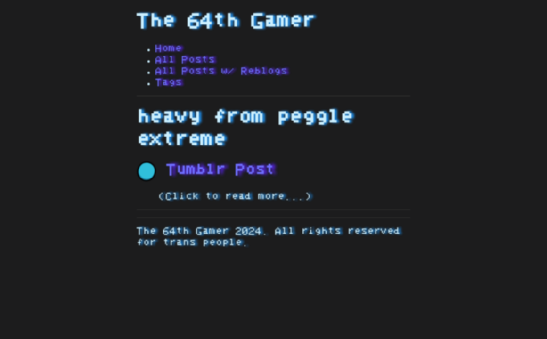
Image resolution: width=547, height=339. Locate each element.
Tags (168, 82)
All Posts (185, 60)
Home (168, 48)
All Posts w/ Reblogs (221, 71)
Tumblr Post (206, 170)
